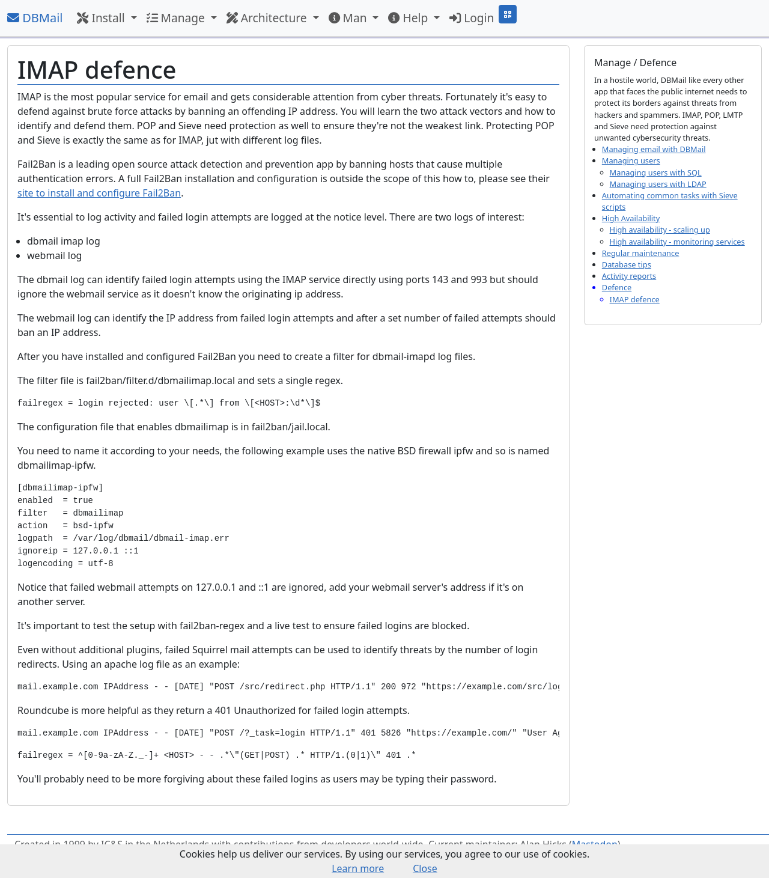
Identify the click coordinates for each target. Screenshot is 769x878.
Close (425, 868)
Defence (616, 287)
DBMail (34, 18)
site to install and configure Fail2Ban (99, 193)
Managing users (631, 160)
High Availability (631, 218)
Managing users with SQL (656, 172)
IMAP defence (635, 299)
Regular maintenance (640, 253)
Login (471, 18)
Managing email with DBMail (654, 149)
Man (349, 18)
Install (102, 18)
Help (409, 18)
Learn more (358, 868)
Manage (177, 18)
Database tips (626, 264)
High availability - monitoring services (677, 241)
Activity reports (629, 275)
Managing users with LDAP (658, 183)
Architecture (268, 18)
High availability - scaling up (660, 229)
